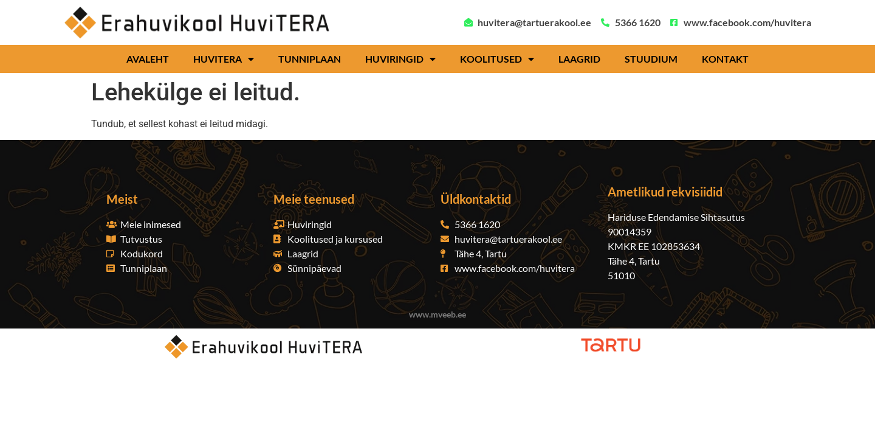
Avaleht (147, 58)
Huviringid (400, 59)
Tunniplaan (309, 58)
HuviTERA (223, 59)
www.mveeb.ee (437, 314)
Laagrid (579, 58)
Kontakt (725, 58)
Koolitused (497, 59)
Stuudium (651, 58)
